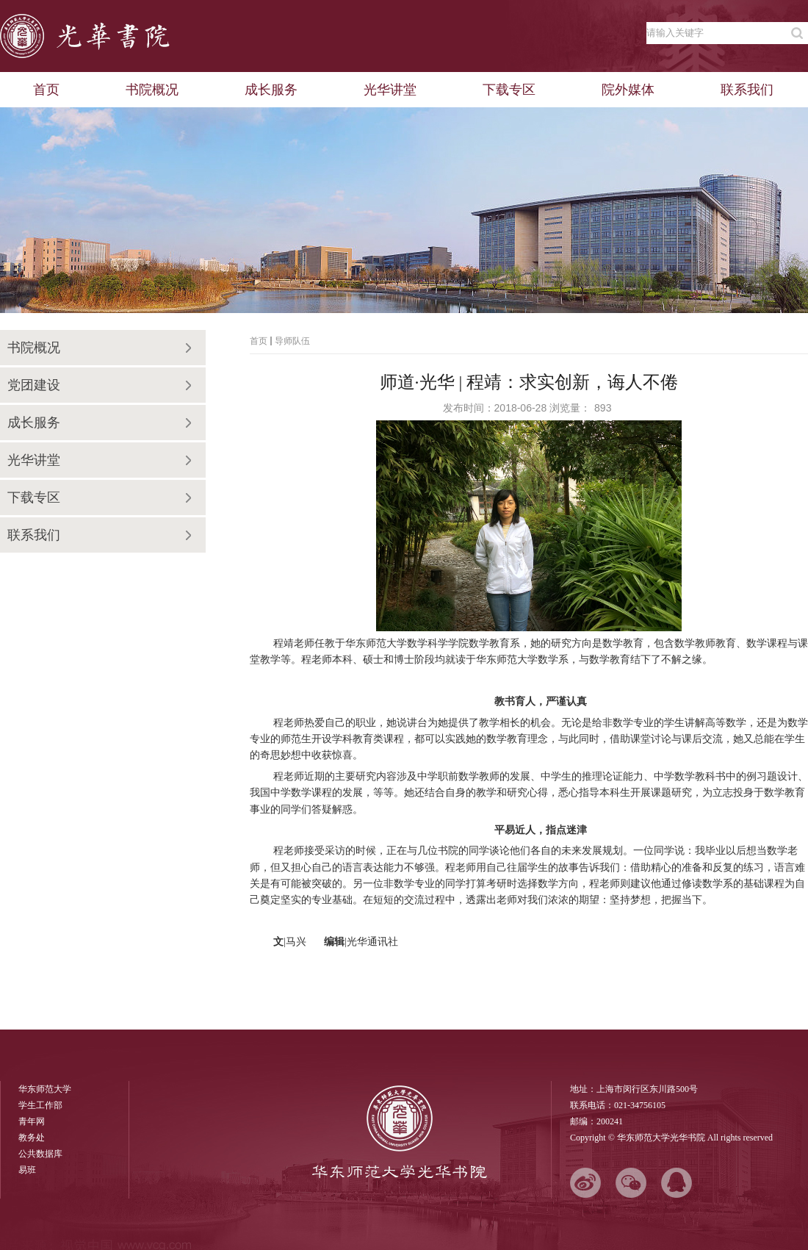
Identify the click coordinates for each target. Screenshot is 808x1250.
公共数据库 (40, 1154)
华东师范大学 (44, 1089)
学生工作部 (40, 1105)
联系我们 (33, 535)
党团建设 (33, 385)
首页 (258, 341)
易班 (27, 1170)
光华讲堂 (33, 460)
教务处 (31, 1137)
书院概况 (33, 347)
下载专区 (33, 497)
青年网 (31, 1121)
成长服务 (33, 422)
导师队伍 (292, 341)
